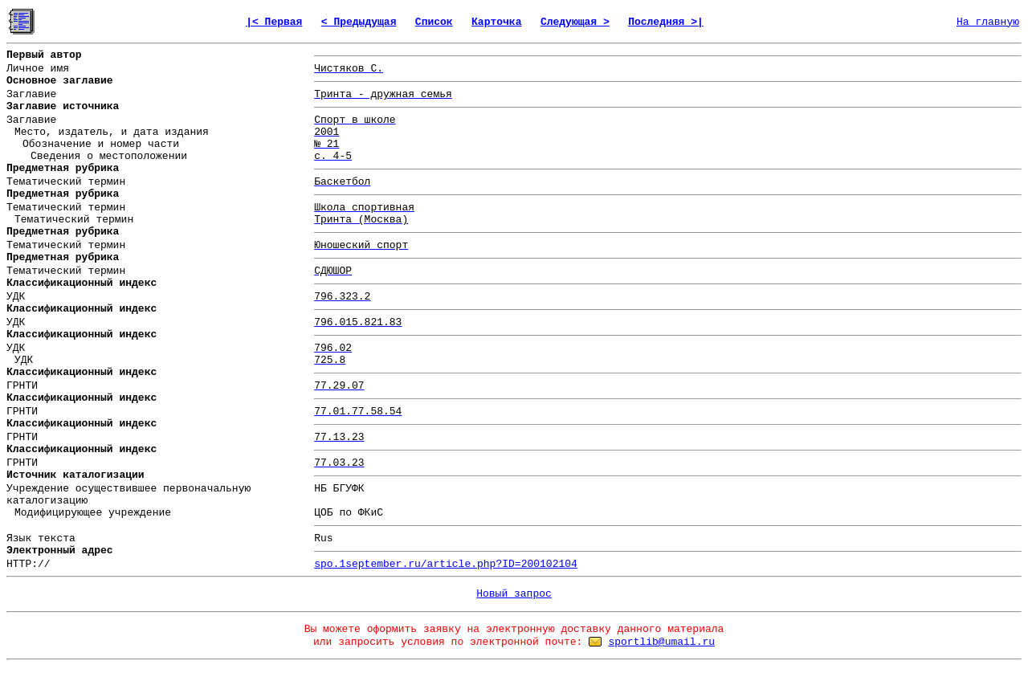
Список (434, 22)
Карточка (496, 22)
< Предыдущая (359, 22)
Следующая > (575, 22)
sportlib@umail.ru (661, 642)
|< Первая (274, 22)
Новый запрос (514, 594)
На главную (988, 22)
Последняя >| (666, 22)
